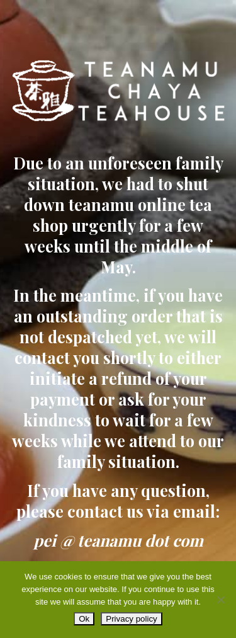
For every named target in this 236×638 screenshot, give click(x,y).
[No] (220, 599)
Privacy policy (131, 619)
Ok (84, 619)
